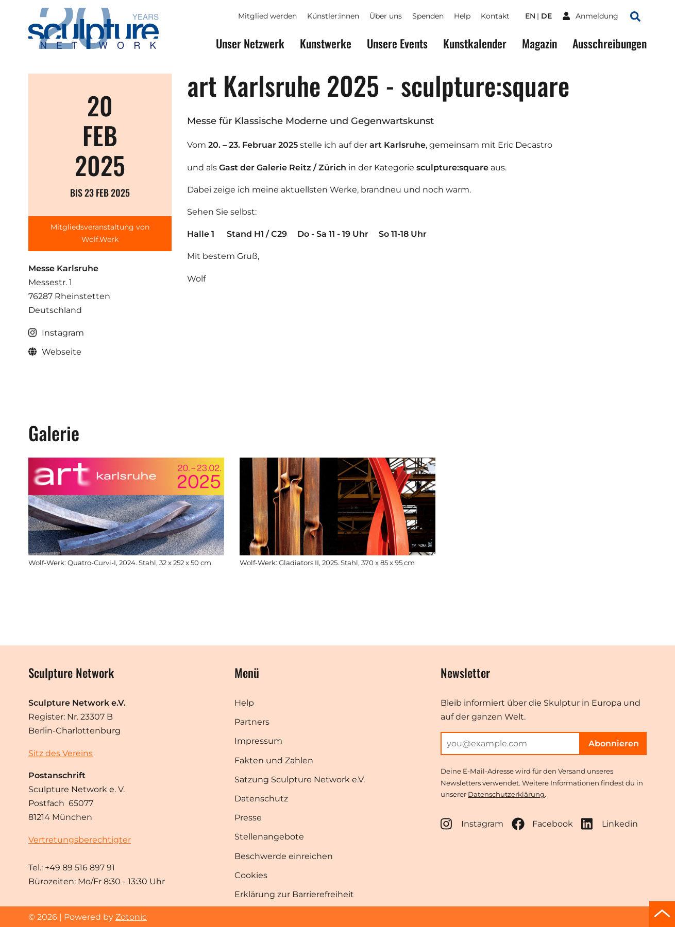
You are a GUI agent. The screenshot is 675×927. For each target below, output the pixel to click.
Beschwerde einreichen (283, 856)
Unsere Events (397, 43)
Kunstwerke (325, 43)
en (530, 16)
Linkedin (609, 823)
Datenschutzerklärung (506, 794)
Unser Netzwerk (250, 43)
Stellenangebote (269, 837)
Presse (248, 818)
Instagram (472, 823)
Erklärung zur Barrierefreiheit (294, 894)
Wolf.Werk (100, 239)
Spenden (428, 16)
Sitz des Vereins (60, 753)
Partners (251, 722)
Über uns (385, 16)
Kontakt (495, 16)
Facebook (542, 823)
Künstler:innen (333, 16)
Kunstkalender (475, 43)
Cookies (250, 875)
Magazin (539, 43)
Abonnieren (613, 743)
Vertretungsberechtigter (79, 840)
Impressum (258, 741)
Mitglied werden (267, 16)
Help (462, 16)
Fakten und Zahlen (273, 760)
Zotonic (131, 917)
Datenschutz (261, 798)
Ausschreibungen (609, 43)
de (546, 16)
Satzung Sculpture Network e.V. (299, 779)
